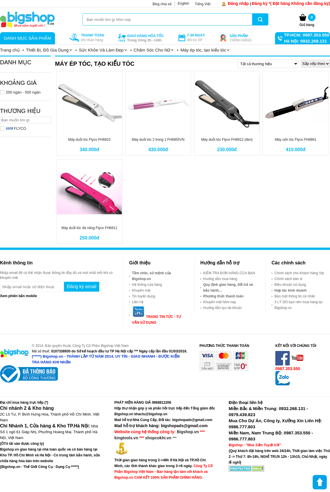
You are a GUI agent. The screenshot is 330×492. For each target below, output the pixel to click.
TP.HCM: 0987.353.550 (306, 34)
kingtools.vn (126, 438)
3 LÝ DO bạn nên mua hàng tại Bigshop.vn (298, 305)
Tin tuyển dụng (143, 296)
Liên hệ (138, 302)
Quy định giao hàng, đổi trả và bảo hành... (228, 287)
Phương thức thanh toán (223, 296)
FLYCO (16, 128)
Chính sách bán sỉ (288, 279)
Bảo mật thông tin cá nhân (294, 296)
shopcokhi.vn (158, 438)
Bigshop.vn (188, 431)
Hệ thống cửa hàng (147, 285)
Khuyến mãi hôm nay (219, 302)
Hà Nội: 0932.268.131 (305, 41)
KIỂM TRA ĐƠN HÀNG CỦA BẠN (229, 273)
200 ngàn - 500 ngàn (23, 92)
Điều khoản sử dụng (290, 285)
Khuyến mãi (141, 290)
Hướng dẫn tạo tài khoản (222, 308)
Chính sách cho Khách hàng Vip (299, 273)
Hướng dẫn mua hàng (220, 279)
